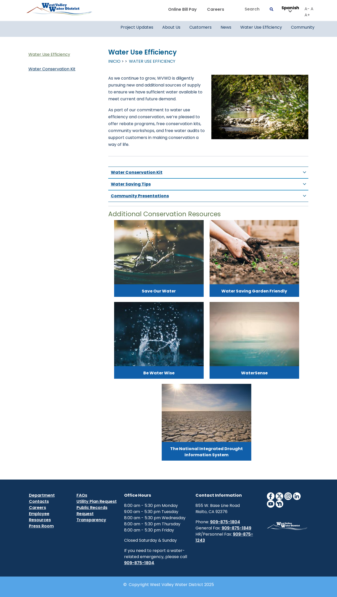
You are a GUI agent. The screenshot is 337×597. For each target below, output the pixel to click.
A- (307, 9)
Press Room (41, 526)
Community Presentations (209, 196)
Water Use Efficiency (49, 54)
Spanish (290, 9)
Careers (215, 9)
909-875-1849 (236, 528)
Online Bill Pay (182, 9)
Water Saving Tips (209, 184)
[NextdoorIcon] (279, 503)
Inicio (114, 61)
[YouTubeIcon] (271, 503)
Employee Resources (40, 517)
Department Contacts (42, 498)
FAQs (82, 495)
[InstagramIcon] (288, 496)
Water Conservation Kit (51, 69)
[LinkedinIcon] (297, 496)
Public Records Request (92, 511)
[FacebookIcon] (271, 496)
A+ (307, 15)
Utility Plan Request (97, 501)
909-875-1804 (139, 563)
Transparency (91, 520)
